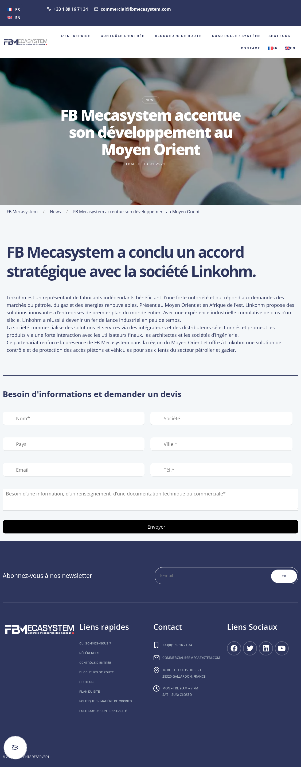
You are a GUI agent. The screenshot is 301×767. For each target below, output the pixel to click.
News (151, 100)
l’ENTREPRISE (76, 36)
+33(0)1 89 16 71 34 (177, 645)
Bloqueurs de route (178, 36)
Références (89, 653)
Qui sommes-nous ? (95, 643)
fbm (130, 164)
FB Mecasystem (22, 212)
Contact (250, 48)
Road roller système (236, 36)
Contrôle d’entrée (123, 36)
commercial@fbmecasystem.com (191, 657)
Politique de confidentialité (103, 711)
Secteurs (279, 36)
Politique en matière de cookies (105, 701)
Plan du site (89, 691)
